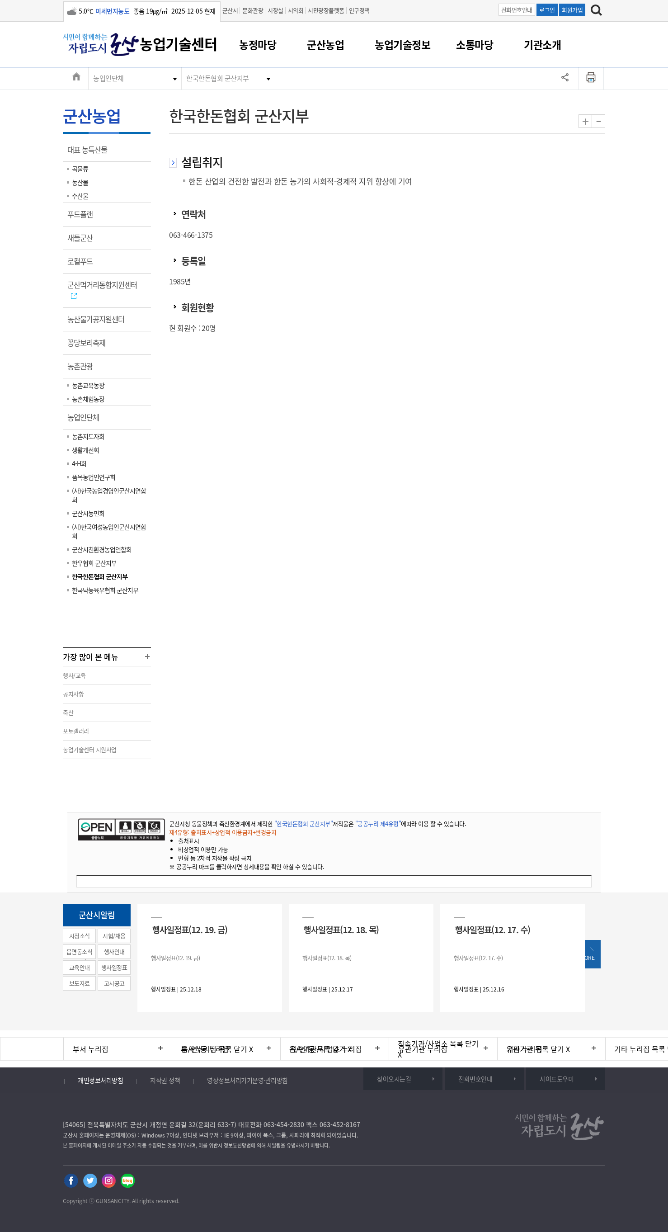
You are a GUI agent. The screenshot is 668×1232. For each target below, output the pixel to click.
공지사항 (73, 693)
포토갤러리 (76, 731)
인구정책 (359, 10)
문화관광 (252, 10)
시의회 (296, 10)
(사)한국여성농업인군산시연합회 (109, 531)
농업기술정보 (402, 44)
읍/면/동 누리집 (205, 1048)
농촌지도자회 (88, 436)
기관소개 (542, 44)
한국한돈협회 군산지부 (217, 78)
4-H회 (79, 463)
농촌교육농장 (88, 385)
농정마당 (257, 44)
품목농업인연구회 (93, 476)
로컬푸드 (83, 264)
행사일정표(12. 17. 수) (492, 929)
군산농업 (325, 44)
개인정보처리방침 (100, 1080)
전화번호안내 (516, 9)
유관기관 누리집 (422, 1048)
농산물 (80, 182)
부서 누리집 (90, 1048)
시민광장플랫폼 (326, 10)
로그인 (547, 9)
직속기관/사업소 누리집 (326, 1048)
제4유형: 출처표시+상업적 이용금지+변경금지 (222, 832)
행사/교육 (74, 675)
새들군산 (83, 241)
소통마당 (474, 44)
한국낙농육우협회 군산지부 (105, 590)
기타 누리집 (524, 1048)
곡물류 (80, 168)
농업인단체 (108, 78)
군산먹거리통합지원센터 (105, 290)
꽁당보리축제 (89, 346)
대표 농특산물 (90, 153)
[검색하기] (596, 11)
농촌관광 (83, 369)
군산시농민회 (88, 513)
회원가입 (572, 9)
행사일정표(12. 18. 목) (341, 929)
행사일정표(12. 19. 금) (189, 929)
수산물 (80, 195)
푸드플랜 (83, 217)
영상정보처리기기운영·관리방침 (247, 1080)
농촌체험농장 (88, 398)
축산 (68, 712)
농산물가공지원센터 (98, 322)
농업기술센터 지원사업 (90, 749)
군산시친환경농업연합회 (102, 549)
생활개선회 (85, 449)
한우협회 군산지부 (94, 562)
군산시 (230, 10)
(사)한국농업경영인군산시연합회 (109, 495)
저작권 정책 (165, 1080)
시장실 (275, 10)
